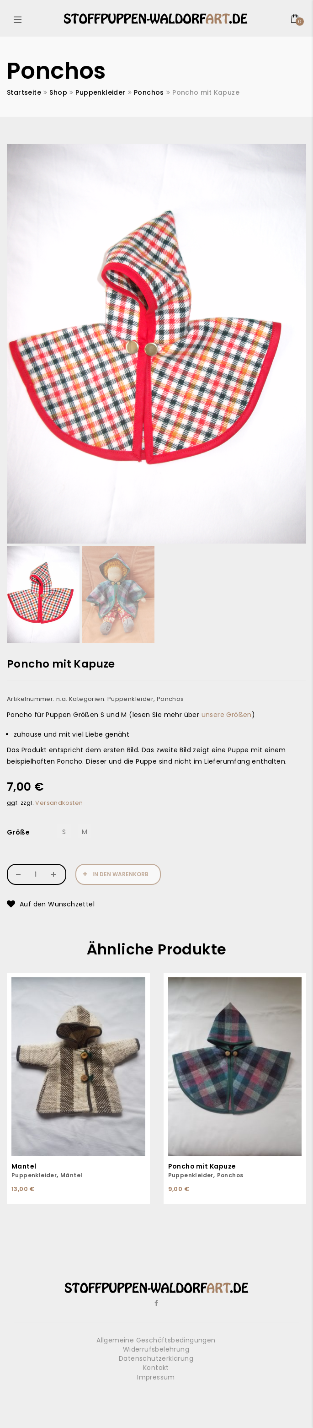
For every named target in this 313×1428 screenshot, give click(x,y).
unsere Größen (227, 714)
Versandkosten (59, 803)
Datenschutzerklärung (156, 1358)
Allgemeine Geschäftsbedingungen (155, 1340)
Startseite (24, 92)
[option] (156, 344)
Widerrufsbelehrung (156, 1349)
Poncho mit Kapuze (202, 1166)
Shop (58, 92)
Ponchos (149, 92)
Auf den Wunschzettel (57, 904)
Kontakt (156, 1367)
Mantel (23, 1166)
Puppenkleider (100, 92)
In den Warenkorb (120, 874)
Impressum (156, 1377)
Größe (18, 832)
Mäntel (71, 1175)
